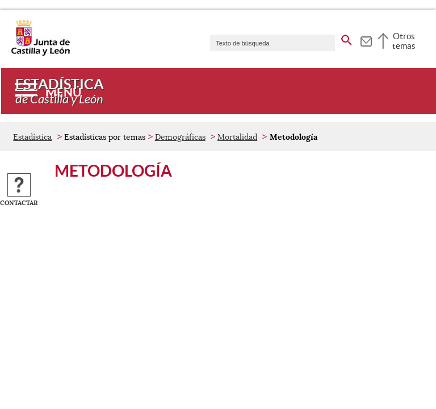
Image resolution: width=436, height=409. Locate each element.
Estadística (32, 137)
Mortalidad (237, 137)
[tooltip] (366, 40)
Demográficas (180, 137)
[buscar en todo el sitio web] (346, 38)
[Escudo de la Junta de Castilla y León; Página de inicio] (40, 53)
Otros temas (404, 41)
